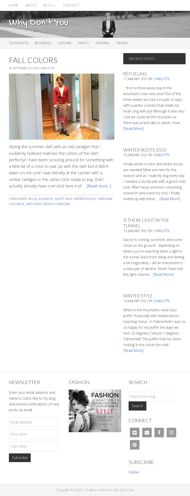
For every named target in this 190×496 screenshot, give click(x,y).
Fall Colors (33, 59)
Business (45, 199)
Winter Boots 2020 (144, 149)
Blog (32, 199)
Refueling (135, 73)
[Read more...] (99, 186)
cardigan (104, 199)
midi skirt (33, 204)
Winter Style (138, 295)
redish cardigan (56, 204)
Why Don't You (39, 23)
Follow (134, 472)
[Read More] (133, 128)
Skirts (59, 199)
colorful (16, 204)
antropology (84, 199)
